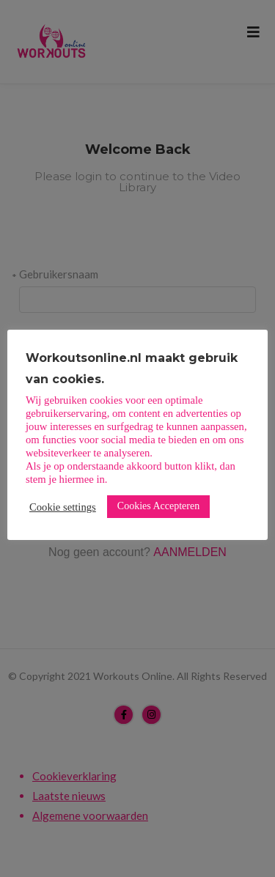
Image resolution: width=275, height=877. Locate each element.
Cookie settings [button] (62, 507)
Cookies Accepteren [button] (158, 505)
